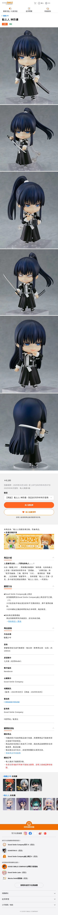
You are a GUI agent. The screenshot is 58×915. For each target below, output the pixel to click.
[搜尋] (31, 3)
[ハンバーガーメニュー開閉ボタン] (54, 3)
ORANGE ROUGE (12, 702)
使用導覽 (5, 899)
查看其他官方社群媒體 (29, 885)
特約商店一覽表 (14, 621)
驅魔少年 (6, 15)
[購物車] (35, 3)
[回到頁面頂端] (29, 824)
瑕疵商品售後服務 (13, 753)
